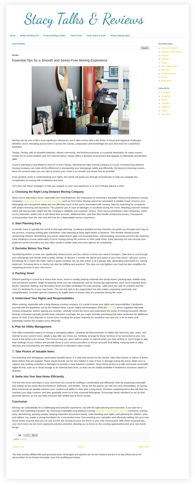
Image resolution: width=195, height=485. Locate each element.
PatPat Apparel (168, 73)
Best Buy (165, 70)
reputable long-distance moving (111, 410)
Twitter (164, 110)
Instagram (166, 96)
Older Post (143, 447)
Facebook (165, 92)
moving (23, 439)
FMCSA (110, 307)
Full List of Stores (169, 48)
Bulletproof (166, 80)
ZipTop (164, 77)
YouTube (165, 114)
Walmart (165, 59)
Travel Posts (76, 35)
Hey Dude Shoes (169, 66)
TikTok (164, 100)
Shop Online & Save (96, 35)
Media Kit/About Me (29, 35)
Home (12, 35)
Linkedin (165, 103)
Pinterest (165, 107)
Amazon (165, 55)
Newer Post (18, 447)
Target (164, 62)
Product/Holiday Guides (54, 35)
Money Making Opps (120, 35)
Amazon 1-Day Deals (171, 51)
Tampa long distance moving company (42, 201)
